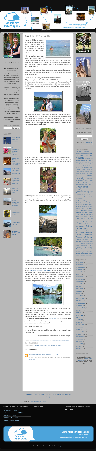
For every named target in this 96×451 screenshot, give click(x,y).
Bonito (77, 164)
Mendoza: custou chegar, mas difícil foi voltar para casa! (15, 203)
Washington (82, 255)
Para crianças (87, 208)
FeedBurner (88, 142)
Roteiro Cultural (83, 224)
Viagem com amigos (84, 251)
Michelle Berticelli (35, 354)
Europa (85, 182)
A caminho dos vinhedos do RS (16, 212)
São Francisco (85, 239)
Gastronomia (82, 187)
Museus (85, 204)
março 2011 (79, 322)
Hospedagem (81, 191)
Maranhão (86, 197)
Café (84, 166)
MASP (90, 197)
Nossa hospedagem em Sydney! (16, 222)
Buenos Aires (88, 164)
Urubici (83, 249)
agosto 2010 (79, 339)
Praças (90, 216)
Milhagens (86, 201)
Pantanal (78, 208)
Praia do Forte (84, 218)
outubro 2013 (80, 269)
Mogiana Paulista (84, 202)
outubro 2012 (80, 279)
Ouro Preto (89, 206)
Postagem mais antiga (62, 394)
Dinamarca (89, 178)
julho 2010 (79, 341)
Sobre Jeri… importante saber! (15, 190)
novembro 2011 (80, 303)
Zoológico (88, 255)
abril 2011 (79, 320)
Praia (77, 218)
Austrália (80, 158)
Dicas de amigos (40, 345)
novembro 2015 (80, 267)
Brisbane (81, 164)
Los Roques (79, 197)
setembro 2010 (80, 336)
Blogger (60, 446)
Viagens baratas (82, 253)
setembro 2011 (80, 308)
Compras (82, 173)
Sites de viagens (88, 243)
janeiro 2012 (79, 300)
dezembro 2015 (80, 264)
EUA (77, 182)
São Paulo (89, 241)
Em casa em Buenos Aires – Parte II (16, 232)
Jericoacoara (80, 193)
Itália (91, 191)
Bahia (86, 158)
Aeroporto (79, 151)
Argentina (89, 155)
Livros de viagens (88, 194)
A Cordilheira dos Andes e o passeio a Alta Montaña (16, 171)
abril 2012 (79, 293)
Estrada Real (88, 180)
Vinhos (90, 253)
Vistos (77, 255)
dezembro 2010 (80, 329)
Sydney (90, 245)
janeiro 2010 (79, 348)
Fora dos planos (87, 184)
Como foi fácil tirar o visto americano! (16, 139)
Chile (83, 169)
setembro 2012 (80, 281)
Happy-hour (79, 189)
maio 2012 (79, 291)
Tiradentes (78, 247)
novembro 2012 (80, 277)
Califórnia (89, 166)
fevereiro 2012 (80, 298)
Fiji (46, 345)
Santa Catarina (84, 237)
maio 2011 (79, 317)
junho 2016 (79, 262)
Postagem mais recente (34, 394)
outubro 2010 (80, 334)
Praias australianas (86, 220)
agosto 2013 (79, 272)
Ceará (86, 167)
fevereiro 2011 (80, 324)
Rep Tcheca (79, 222)
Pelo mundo (80, 214)
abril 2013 (79, 274)
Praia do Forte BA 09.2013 (11, 420)
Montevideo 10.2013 (10, 415)
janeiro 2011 (79, 327)
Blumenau (79, 162)
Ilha (49, 345)
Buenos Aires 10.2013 (10, 410)
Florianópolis (79, 184)
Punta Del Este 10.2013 (11, 417)
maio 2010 (79, 346)
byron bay (79, 165)
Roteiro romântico (56, 345)
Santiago (78, 239)
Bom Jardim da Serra (87, 162)
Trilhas (84, 247)
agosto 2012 (79, 284)
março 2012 (79, 296)
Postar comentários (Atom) (38, 401)
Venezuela (89, 249)
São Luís (84, 241)
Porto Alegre (83, 216)
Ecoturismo (79, 180)
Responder (32, 359)
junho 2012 (79, 288)
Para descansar (82, 210)
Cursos (84, 176)
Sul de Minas (83, 245)
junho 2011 (79, 315)
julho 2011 (79, 312)
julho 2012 (79, 286)
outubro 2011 (80, 305)
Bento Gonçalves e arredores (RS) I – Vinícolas (15, 151)
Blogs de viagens (87, 160)
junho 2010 (79, 344)
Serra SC (79, 243)
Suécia (77, 245)
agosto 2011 (79, 310)
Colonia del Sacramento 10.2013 (13, 413)
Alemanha (85, 153)
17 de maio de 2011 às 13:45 (50, 354)
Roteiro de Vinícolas (84, 227)
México (80, 201)
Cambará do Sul (80, 167)
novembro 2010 (80, 332)
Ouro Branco (83, 206)
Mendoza (79, 199)
